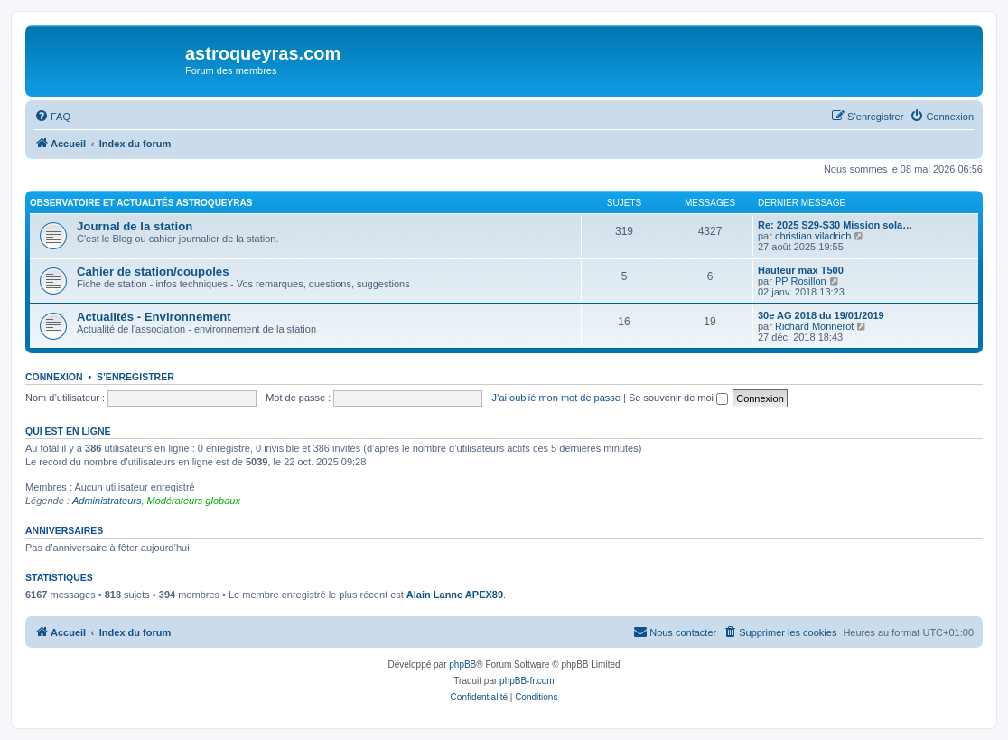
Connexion (54, 376)
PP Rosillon (800, 281)
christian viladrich (813, 235)
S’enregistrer (135, 376)
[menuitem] (52, 116)
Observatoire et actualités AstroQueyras (141, 203)
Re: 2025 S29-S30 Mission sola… (835, 225)
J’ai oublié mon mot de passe (555, 397)
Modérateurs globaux (193, 500)
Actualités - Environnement (154, 316)
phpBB (462, 665)
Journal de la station (134, 226)
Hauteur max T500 (801, 270)
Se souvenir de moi (678, 397)
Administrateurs (106, 500)
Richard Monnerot (814, 326)
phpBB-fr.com (527, 681)
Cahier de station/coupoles (153, 271)
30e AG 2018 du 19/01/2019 (821, 315)
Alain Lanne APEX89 (454, 594)
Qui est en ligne (68, 431)
